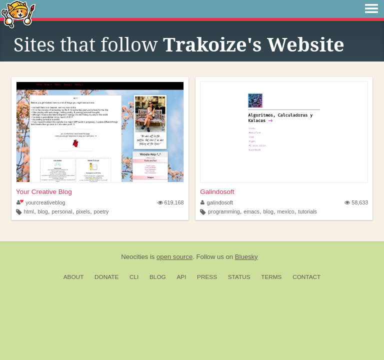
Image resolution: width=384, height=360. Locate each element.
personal (62, 211)
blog (43, 211)
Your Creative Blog (44, 192)
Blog (158, 277)
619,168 (171, 203)
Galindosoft (217, 192)
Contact (306, 277)
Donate (106, 277)
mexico (285, 211)
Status (239, 277)
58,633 (356, 203)
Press (207, 277)
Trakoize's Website (253, 45)
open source (174, 256)
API (181, 277)
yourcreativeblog (41, 203)
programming (224, 211)
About (74, 277)
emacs (252, 211)
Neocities (134, 256)
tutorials (307, 211)
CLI (134, 277)
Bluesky (246, 256)
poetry (101, 211)
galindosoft (216, 203)
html (29, 211)
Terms (271, 277)
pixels (83, 211)
